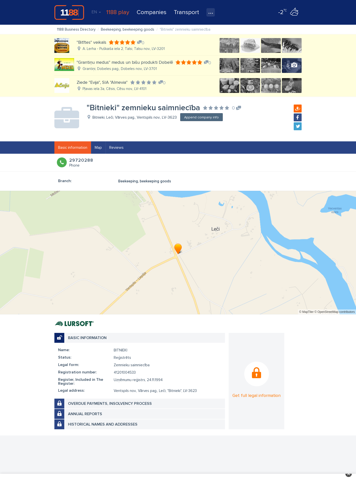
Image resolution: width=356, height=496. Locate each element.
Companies (151, 12)
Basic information (72, 147)
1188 (69, 12)
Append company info (201, 117)
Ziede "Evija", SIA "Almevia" (102, 82)
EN (96, 12)
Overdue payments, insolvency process (110, 403)
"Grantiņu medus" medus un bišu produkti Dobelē (125, 62)
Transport (186, 12)
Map (98, 147)
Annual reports (85, 413)
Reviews (116, 147)
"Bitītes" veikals (91, 42)
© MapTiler (306, 312)
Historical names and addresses (102, 424)
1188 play (117, 12)
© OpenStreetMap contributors (334, 312)
